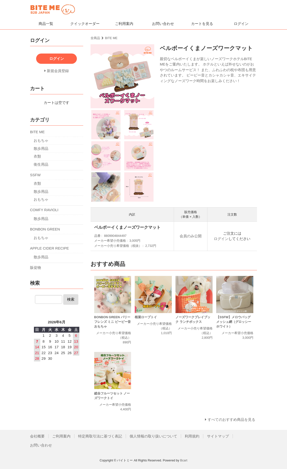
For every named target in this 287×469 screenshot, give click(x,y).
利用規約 (192, 436)
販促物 (35, 267)
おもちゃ (41, 140)
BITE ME (111, 38)
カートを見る (202, 24)
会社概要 (37, 436)
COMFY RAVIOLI (44, 210)
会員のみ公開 (191, 236)
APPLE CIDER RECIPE (49, 248)
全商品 (95, 38)
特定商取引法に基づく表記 (100, 436)
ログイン (241, 24)
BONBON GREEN (45, 229)
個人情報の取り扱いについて (153, 436)
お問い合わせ (163, 24)
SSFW (35, 175)
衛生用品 (41, 164)
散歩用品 (41, 148)
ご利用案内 (124, 24)
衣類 (37, 156)
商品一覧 (46, 24)
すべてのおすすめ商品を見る (231, 419)
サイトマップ (218, 436)
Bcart (183, 460)
